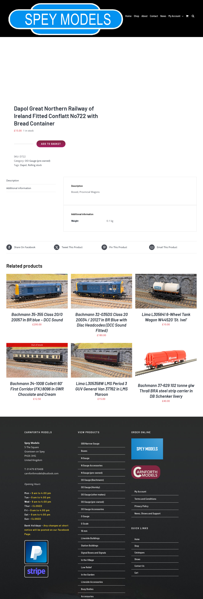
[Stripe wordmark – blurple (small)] (36, 567)
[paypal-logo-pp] (36, 541)
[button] (193, 16)
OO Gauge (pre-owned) (37, 160)
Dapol (23, 165)
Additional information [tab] (18, 188)
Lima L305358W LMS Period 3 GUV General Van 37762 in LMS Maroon (101, 389)
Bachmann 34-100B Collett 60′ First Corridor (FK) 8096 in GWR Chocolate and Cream (37, 389)
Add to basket (51, 143)
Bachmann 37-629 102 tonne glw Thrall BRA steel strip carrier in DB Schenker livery (166, 391)
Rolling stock (35, 165)
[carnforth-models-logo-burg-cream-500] (147, 460)
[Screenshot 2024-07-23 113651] (147, 439)
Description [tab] (12, 180)
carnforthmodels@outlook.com (41, 473)
